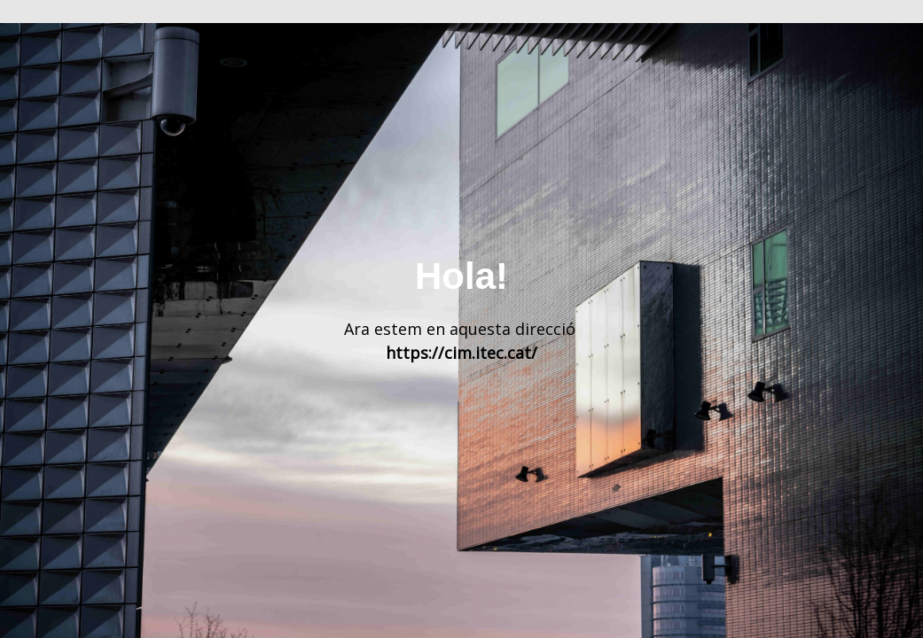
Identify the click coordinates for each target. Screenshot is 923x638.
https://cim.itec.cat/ (461, 352)
